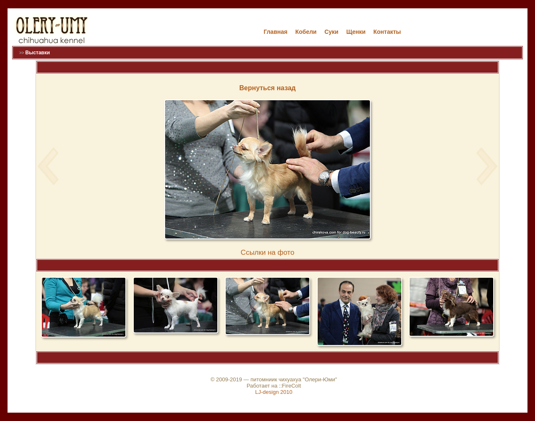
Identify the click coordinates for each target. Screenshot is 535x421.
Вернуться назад (267, 87)
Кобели (305, 31)
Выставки (37, 53)
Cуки (331, 31)
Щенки (355, 31)
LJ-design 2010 (274, 392)
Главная (276, 31)
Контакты (387, 31)
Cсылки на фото (267, 252)
